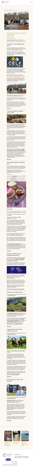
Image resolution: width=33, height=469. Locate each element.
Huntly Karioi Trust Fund (12, 321)
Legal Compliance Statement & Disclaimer (10, 464)
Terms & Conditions (14, 461)
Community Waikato (15, 374)
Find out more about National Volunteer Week (15, 289)
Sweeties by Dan (14, 179)
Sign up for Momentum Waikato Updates (21, 456)
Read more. (9, 108)
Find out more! (9, 208)
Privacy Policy (14, 463)
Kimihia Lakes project (13, 313)
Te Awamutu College (11, 400)
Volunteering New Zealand (20, 258)
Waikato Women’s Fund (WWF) (14, 244)
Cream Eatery (14, 176)
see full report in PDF (11, 295)
